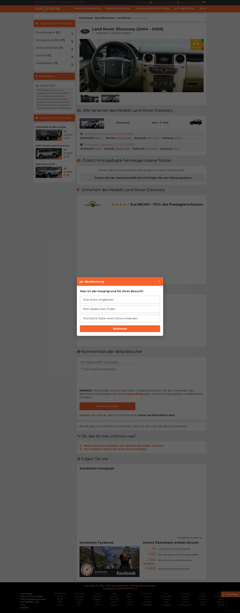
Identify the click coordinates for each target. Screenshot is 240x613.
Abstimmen (120, 328)
